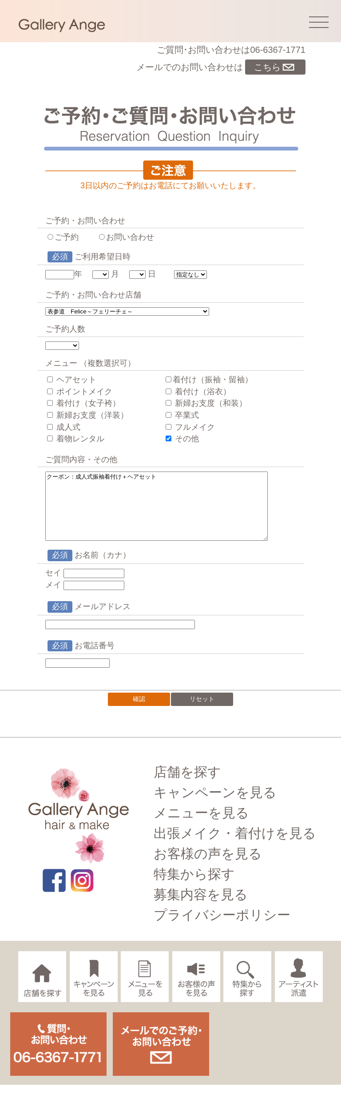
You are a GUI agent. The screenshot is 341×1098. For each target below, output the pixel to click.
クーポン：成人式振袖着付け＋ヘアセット (163, 513)
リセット (202, 712)
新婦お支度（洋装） (87, 415)
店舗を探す (187, 785)
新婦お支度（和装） (206, 403)
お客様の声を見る (208, 867)
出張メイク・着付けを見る (235, 846)
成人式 (63, 427)
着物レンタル (75, 438)
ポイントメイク (79, 391)
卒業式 (182, 415)
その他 (182, 438)
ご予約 (63, 237)
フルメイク (190, 427)
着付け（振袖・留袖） (209, 379)
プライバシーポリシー (222, 928)
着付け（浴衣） (198, 391)
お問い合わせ (126, 237)
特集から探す (194, 887)
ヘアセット (71, 379)
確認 (139, 712)
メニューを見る (201, 826)
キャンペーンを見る (215, 805)
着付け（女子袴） (83, 403)
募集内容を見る (201, 907)
